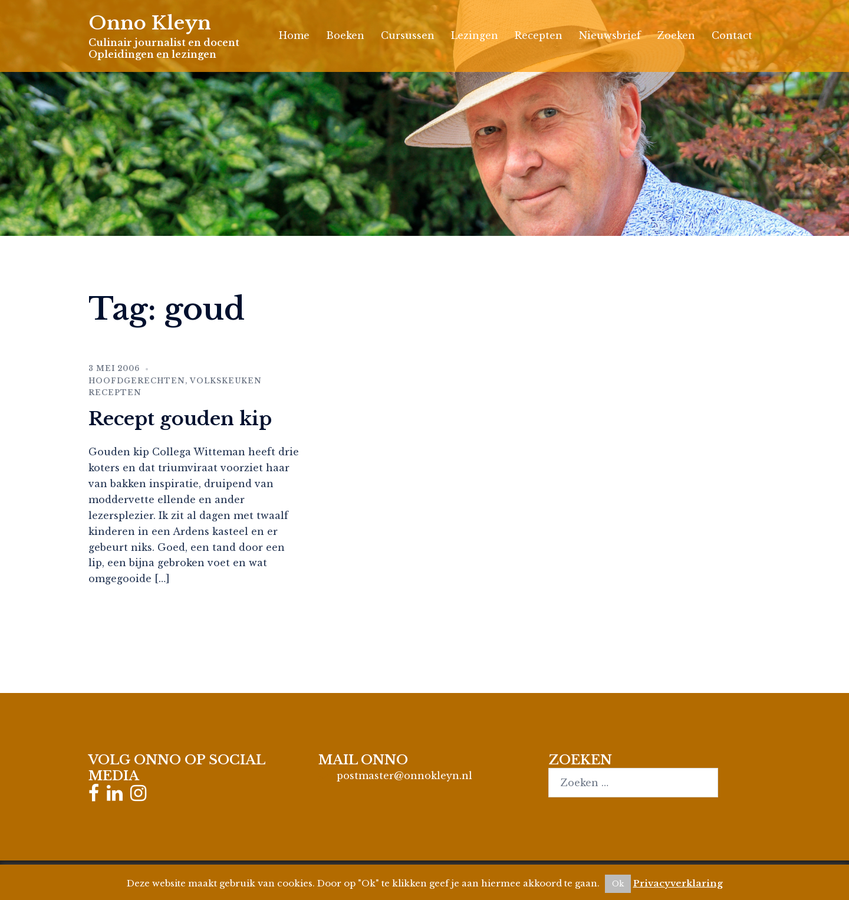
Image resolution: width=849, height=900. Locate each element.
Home (294, 35)
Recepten (538, 35)
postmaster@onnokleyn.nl (404, 775)
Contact (732, 35)
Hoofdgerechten (136, 380)
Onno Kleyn (149, 23)
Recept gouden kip (180, 419)
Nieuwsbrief (610, 35)
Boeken (345, 35)
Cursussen (408, 35)
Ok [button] (618, 884)
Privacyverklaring (678, 883)
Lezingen (474, 35)
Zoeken (676, 35)
